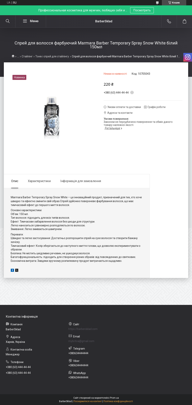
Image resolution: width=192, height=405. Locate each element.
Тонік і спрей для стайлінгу (52, 56)
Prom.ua (114, 398)
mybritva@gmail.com (81, 341)
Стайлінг (27, 56)
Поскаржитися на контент (88, 401)
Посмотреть (142, 10)
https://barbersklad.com (83, 329)
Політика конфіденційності (118, 401)
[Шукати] (7, 21)
